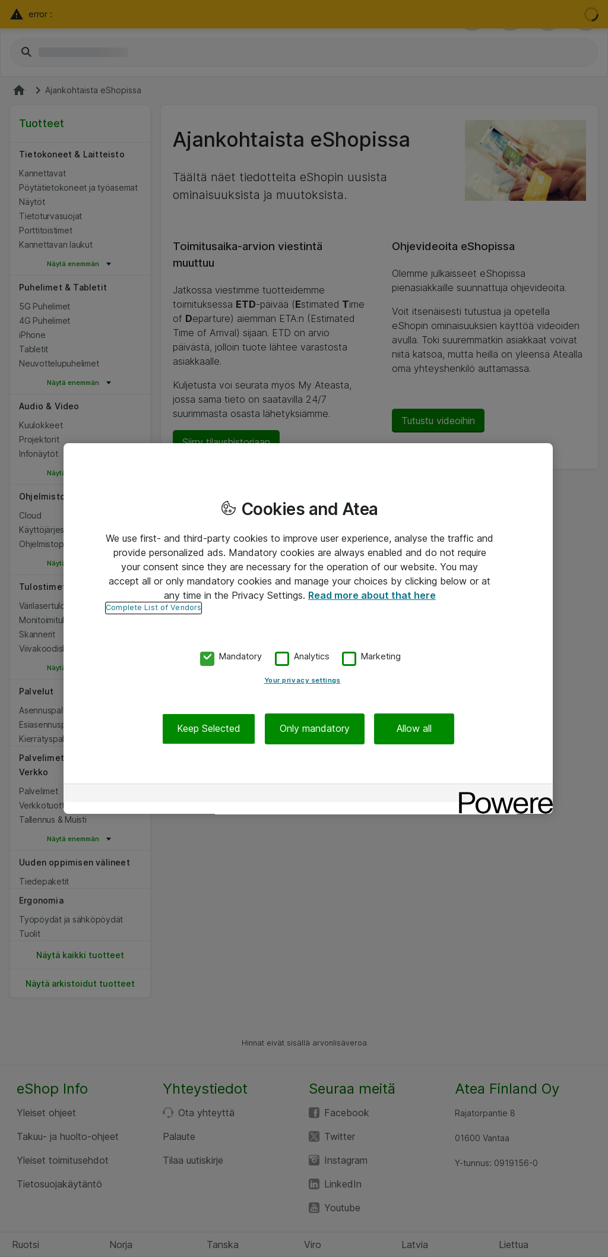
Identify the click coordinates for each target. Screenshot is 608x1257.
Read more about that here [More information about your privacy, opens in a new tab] (372, 595)
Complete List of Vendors (153, 607)
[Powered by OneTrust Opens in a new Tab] (502, 794)
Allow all (414, 729)
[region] (308, 628)
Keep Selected (208, 729)
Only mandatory (315, 729)
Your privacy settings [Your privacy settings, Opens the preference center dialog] (302, 681)
